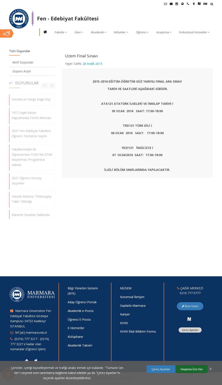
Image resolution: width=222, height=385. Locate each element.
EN (205, 4)
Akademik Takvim (80, 345)
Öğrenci (142, 32)
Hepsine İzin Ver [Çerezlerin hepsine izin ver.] (192, 369)
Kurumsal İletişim (132, 297)
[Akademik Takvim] (177, 3)
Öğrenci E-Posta (79, 319)
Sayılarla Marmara (132, 305)
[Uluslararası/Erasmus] (182, 3)
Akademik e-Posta (80, 311)
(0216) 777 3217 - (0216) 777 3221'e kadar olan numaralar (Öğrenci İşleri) (29, 344)
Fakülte (61, 32)
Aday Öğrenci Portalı (82, 302)
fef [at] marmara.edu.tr (31, 332)
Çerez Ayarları (190, 330)
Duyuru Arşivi (21, 71)
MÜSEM (125, 288)
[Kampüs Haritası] (193, 3)
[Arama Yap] (211, 4)
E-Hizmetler (76, 328)
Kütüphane (75, 337)
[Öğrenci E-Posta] (165, 3)
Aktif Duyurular (22, 62)
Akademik (98, 32)
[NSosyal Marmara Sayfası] (199, 3)
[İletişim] (188, 3)
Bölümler (121, 32)
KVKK (124, 323)
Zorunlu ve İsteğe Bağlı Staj (31, 97)
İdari (79, 32)
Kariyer (125, 314)
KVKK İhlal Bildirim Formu (138, 331)
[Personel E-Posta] (171, 3)
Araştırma (163, 32)
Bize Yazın (190, 306)
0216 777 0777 (190, 293)
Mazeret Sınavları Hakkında (30, 213)
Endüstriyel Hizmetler (194, 32)
